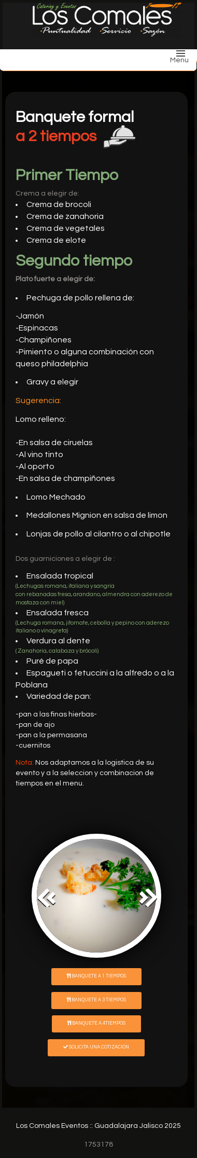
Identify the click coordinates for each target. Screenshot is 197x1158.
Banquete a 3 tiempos (96, 999)
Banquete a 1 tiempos (96, 975)
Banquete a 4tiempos (96, 1023)
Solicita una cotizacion (96, 1047)
